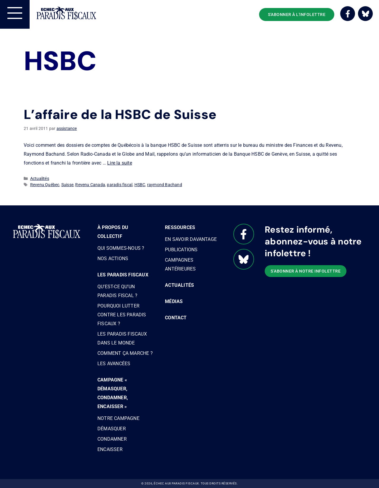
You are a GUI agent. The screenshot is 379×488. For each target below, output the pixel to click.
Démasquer (111, 428)
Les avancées (113, 363)
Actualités (39, 178)
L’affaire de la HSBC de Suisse (120, 114)
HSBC (139, 184)
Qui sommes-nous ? (120, 248)
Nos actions (112, 258)
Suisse (67, 184)
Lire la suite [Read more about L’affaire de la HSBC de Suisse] (119, 163)
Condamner (112, 439)
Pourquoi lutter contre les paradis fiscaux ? (121, 314)
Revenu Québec (45, 184)
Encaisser (110, 449)
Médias (174, 301)
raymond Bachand (164, 184)
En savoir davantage (191, 239)
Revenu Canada (90, 184)
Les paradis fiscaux (122, 275)
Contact (176, 317)
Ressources (180, 227)
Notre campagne (118, 418)
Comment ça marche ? (125, 353)
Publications (181, 249)
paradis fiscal (119, 184)
